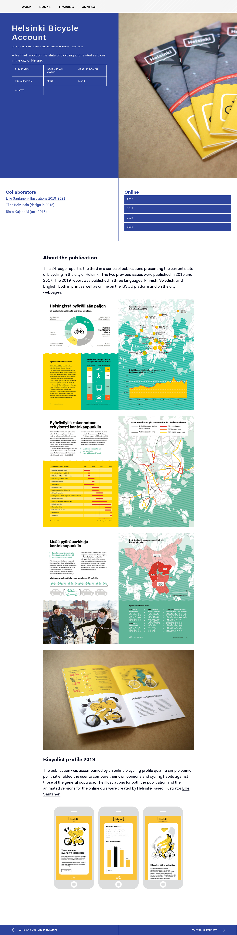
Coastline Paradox (204, 930)
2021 (130, 227)
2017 (130, 208)
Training (66, 7)
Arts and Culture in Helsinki (38, 930)
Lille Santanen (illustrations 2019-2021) (36, 198)
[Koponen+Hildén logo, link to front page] (198, 6)
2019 (130, 218)
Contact (89, 7)
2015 (130, 199)
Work (26, 7)
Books (45, 7)
